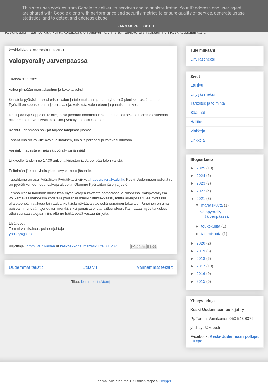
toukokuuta (211, 226)
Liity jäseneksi (202, 59)
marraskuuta (212, 205)
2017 (201, 266)
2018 (201, 258)
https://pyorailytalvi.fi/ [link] (107, 179)
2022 (201, 191)
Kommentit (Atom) (95, 281)
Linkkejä (197, 140)
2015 (201, 281)
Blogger (165, 381)
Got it (149, 26)
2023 (201, 183)
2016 (201, 273)
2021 (201, 198)
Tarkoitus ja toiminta (207, 103)
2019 (201, 251)
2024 (201, 175)
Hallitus (196, 121)
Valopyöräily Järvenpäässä (48, 60)
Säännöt (197, 112)
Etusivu (90, 267)
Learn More (127, 26)
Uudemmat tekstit (26, 267)
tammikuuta (211, 233)
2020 (201, 243)
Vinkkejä (197, 131)
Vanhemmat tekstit (155, 267)
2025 (201, 168)
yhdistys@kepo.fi (22, 234)
